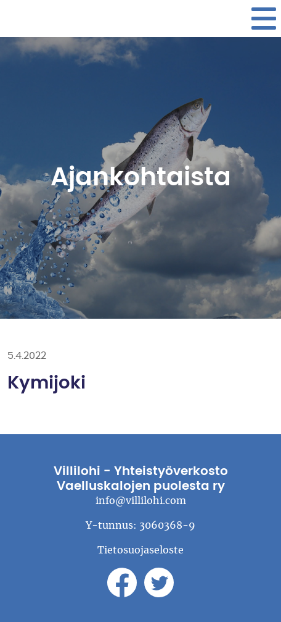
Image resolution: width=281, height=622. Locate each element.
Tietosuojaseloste (140, 550)
